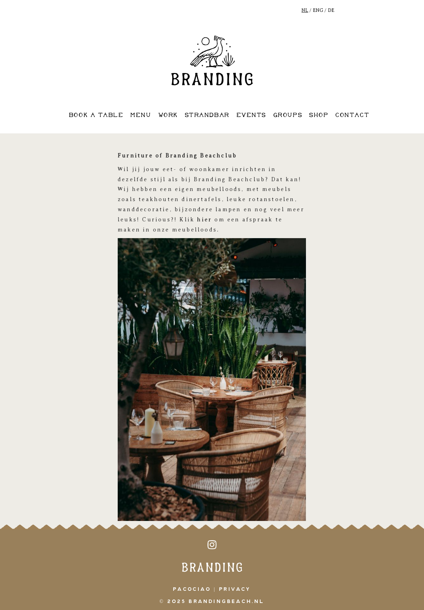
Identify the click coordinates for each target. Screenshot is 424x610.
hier (204, 219)
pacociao (192, 589)
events (251, 115)
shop (318, 115)
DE (331, 10)
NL (304, 10)
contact (352, 115)
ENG (318, 10)
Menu (140, 115)
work (168, 115)
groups (287, 115)
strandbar (207, 115)
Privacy (235, 589)
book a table (96, 115)
